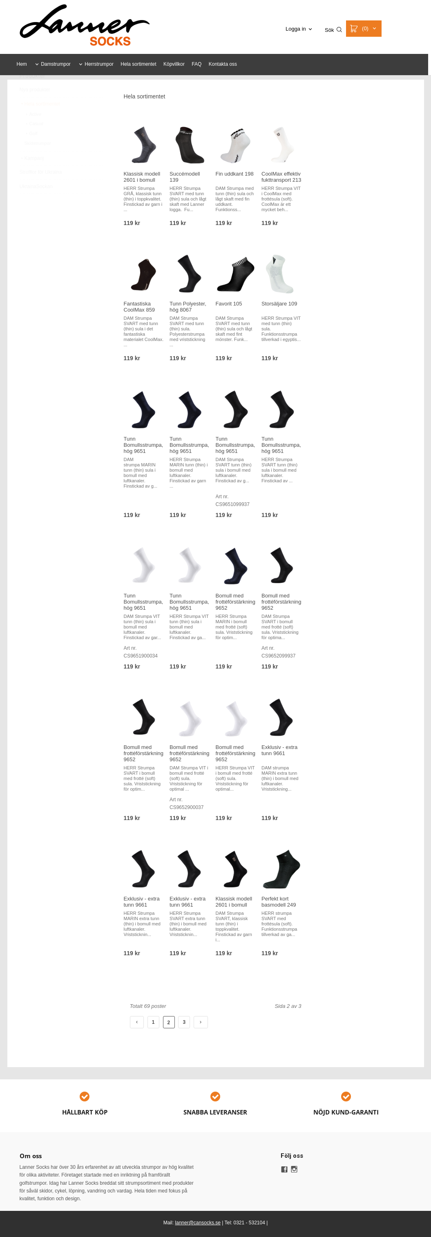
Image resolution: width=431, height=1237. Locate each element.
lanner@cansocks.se (198, 1223)
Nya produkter (35, 109)
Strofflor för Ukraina (41, 191)
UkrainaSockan (36, 206)
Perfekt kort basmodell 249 (278, 902)
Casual (34, 142)
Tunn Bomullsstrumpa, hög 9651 (143, 445)
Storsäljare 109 (279, 304)
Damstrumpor (56, 64)
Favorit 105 (229, 304)
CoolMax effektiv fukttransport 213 (281, 177)
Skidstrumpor (38, 162)
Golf (31, 152)
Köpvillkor (174, 64)
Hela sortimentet (138, 64)
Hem (22, 64)
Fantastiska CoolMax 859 (139, 307)
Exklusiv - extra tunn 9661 (279, 750)
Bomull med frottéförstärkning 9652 (236, 602)
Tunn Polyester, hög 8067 (188, 307)
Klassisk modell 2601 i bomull (142, 177)
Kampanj (32, 178)
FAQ (196, 64)
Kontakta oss (223, 64)
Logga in (296, 29)
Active (33, 133)
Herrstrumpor (99, 64)
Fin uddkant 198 (235, 174)
